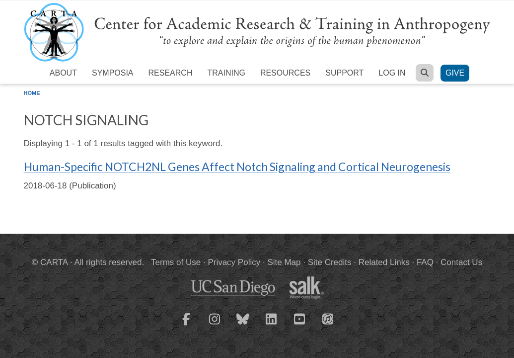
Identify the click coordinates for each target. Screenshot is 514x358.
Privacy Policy (234, 262)
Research (170, 73)
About (63, 73)
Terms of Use (176, 262)
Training (226, 73)
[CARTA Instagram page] (214, 325)
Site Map (283, 262)
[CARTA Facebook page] (186, 325)
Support (344, 73)
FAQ (425, 262)
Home (32, 93)
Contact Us (461, 262)
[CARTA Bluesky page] (242, 325)
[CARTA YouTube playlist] (299, 325)
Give (454, 73)
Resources (285, 73)
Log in (391, 73)
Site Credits (330, 262)
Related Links (384, 262)
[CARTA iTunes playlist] (327, 318)
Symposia (113, 73)
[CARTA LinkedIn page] (271, 325)
